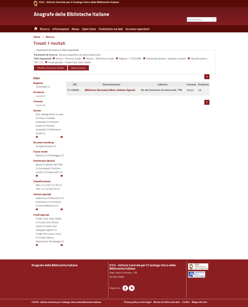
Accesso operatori (137, 29)
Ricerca (50, 37)
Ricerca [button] (45, 29)
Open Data (89, 29)
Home (37, 37)
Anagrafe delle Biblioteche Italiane (71, 14)
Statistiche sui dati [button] (111, 29)
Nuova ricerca (78, 68)
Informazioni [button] (60, 29)
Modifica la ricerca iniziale (50, 68)
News (75, 29)
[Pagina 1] (207, 77)
